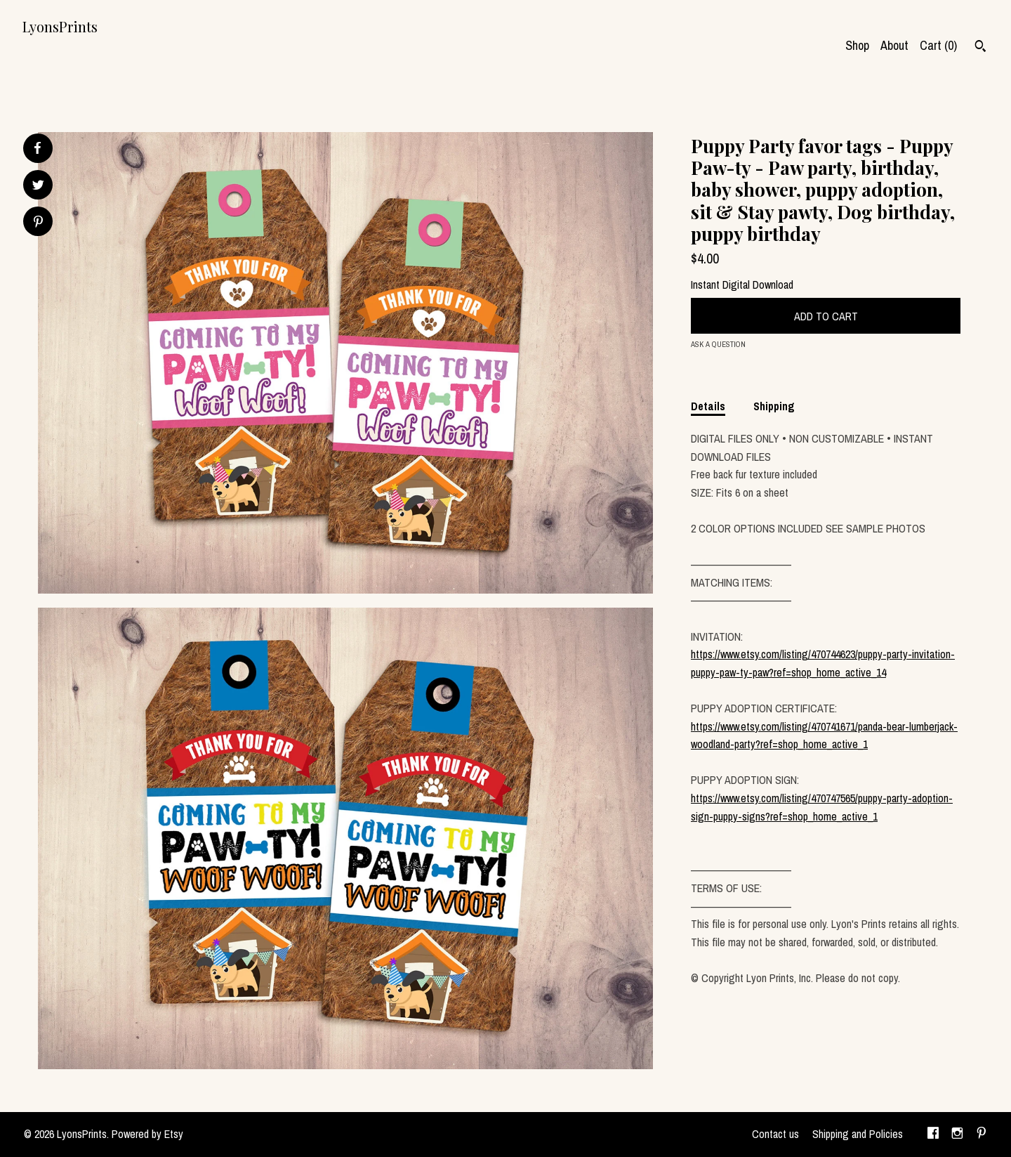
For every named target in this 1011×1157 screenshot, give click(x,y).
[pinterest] (981, 1134)
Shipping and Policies (857, 1134)
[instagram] (957, 1134)
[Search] (980, 47)
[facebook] (933, 1134)
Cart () (938, 45)
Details (708, 406)
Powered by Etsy (147, 1134)
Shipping (774, 406)
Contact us (775, 1134)
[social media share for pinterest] (38, 223)
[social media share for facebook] (37, 148)
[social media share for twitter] (38, 186)
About (894, 45)
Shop (857, 45)
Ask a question (718, 344)
